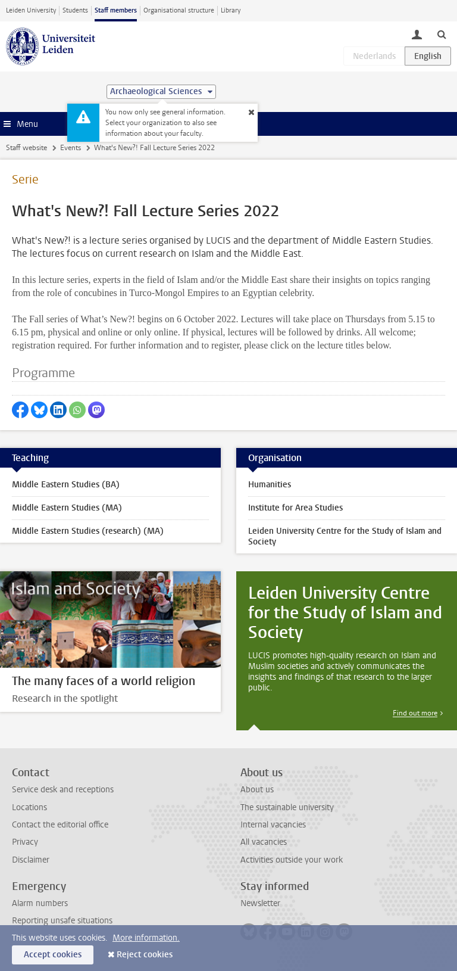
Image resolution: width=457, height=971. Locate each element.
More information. (146, 938)
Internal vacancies (273, 824)
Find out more (415, 713)
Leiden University (31, 10)
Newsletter (260, 903)
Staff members (116, 10)
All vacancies (263, 842)
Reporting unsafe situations (62, 920)
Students (75, 10)
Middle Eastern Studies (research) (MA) (88, 531)
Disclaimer (30, 860)
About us (257, 789)
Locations (29, 807)
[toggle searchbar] (441, 33)
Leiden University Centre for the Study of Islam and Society (345, 536)
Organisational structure (178, 10)
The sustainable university (287, 807)
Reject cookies (145, 954)
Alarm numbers (40, 903)
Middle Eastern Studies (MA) (67, 507)
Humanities (269, 484)
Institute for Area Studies (295, 507)
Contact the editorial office (60, 824)
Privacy (25, 842)
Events (70, 148)
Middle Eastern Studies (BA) (66, 484)
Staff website (26, 148)
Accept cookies (53, 954)
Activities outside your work (291, 860)
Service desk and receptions (63, 789)
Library (230, 10)
